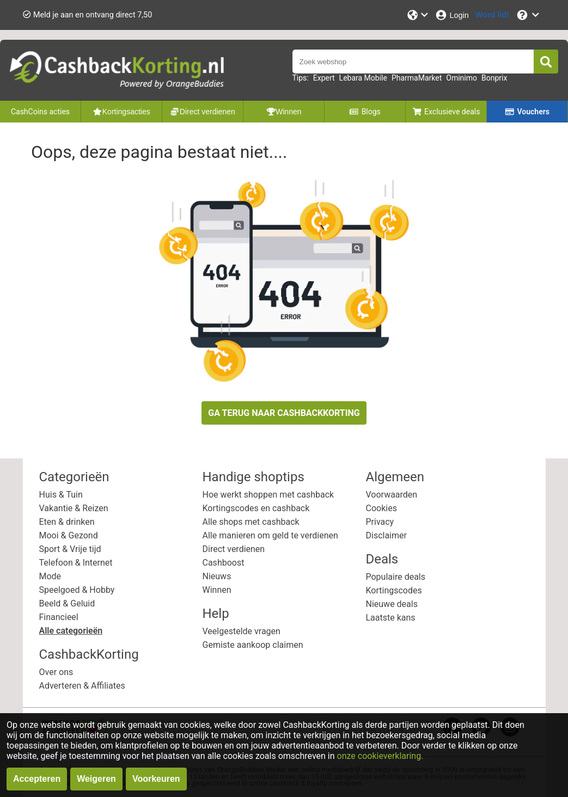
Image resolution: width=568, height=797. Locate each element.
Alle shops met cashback (251, 522)
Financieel (58, 617)
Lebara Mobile (363, 77)
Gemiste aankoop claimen (253, 645)
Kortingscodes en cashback (256, 508)
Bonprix (494, 77)
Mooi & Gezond (68, 535)
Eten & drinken (67, 522)
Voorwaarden (392, 494)
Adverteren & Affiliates (82, 685)
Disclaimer (386, 535)
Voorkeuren (156, 778)
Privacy (380, 522)
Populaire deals (396, 577)
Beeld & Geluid (67, 603)
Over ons (56, 672)
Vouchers (527, 111)
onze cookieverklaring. (380, 756)
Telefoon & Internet (76, 562)
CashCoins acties (40, 111)
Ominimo (461, 77)
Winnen (217, 590)
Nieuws (217, 576)
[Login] (452, 15)
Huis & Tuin (61, 494)
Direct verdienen (234, 549)
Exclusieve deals (446, 111)
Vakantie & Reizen (73, 508)
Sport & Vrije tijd (70, 549)
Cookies (381, 508)
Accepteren (36, 778)
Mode (50, 576)
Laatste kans (391, 617)
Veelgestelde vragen (241, 631)
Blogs (365, 111)
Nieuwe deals (392, 604)
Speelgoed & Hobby (77, 590)
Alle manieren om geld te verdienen (270, 535)
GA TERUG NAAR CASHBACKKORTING (283, 413)
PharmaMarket (417, 77)
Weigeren (96, 778)
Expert (324, 77)
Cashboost (224, 562)
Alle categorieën (71, 631)
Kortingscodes (394, 590)
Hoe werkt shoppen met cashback (268, 494)
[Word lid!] (492, 15)
